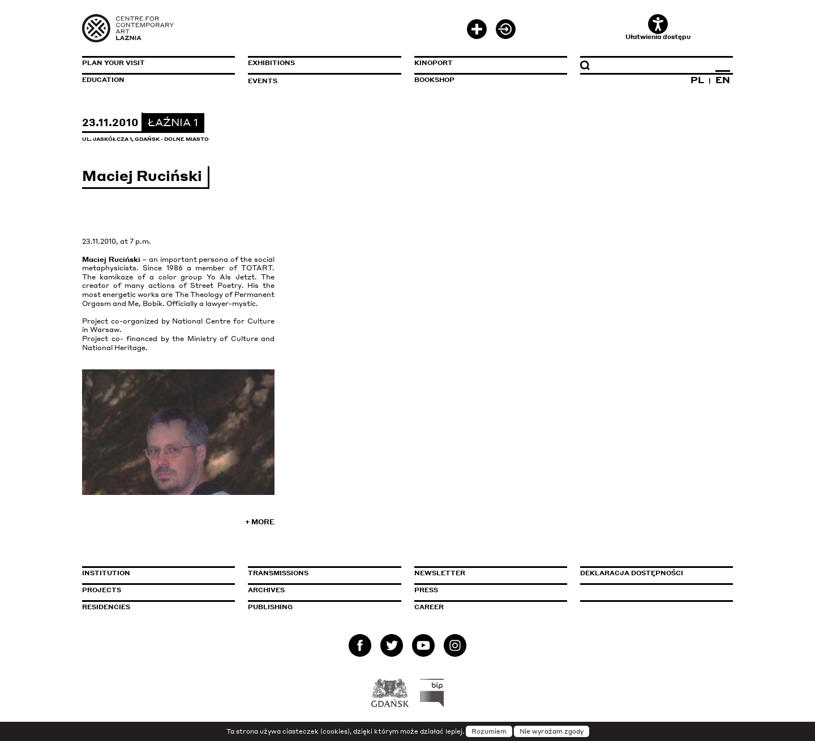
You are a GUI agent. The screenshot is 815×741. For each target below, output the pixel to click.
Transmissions (324, 573)
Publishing (270, 607)
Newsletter (439, 573)
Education (103, 80)
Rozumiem (489, 731)
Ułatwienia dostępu (657, 27)
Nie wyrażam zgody (552, 731)
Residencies (106, 607)
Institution (106, 573)
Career (429, 607)
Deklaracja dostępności (631, 573)
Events (262, 81)
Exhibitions (271, 63)
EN (722, 79)
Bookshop (434, 80)
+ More (259, 522)
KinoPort (433, 63)
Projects (101, 590)
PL (697, 79)
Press (426, 590)
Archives (266, 590)
